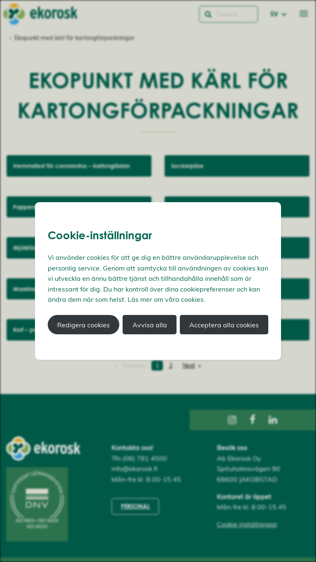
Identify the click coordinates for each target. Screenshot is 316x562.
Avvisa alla (149, 325)
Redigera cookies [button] (83, 325)
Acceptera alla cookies (224, 325)
